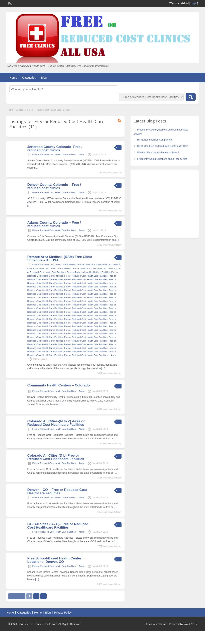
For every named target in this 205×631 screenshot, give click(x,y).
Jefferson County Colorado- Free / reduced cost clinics (54, 148)
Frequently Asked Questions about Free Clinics (162, 159)
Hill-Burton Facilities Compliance (154, 139)
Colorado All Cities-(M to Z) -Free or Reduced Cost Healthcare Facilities (56, 423)
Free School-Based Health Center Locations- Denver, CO (54, 560)
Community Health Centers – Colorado (58, 385)
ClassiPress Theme (156, 624)
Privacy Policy (62, 612)
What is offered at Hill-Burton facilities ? (158, 152)
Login (194, 3)
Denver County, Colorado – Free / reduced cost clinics (54, 186)
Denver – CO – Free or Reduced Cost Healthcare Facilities (57, 491)
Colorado (20, 110)
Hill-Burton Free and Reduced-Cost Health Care (162, 146)
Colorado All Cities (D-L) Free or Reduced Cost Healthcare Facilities (55, 457)
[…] (37, 167)
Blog (44, 77)
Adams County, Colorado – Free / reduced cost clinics (54, 224)
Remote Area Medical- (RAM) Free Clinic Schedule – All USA (59, 258)
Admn (81, 154)
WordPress (190, 624)
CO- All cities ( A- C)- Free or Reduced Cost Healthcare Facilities (57, 525)
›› (43, 596)
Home (13, 77)
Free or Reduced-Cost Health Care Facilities (54, 154)
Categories (29, 77)
